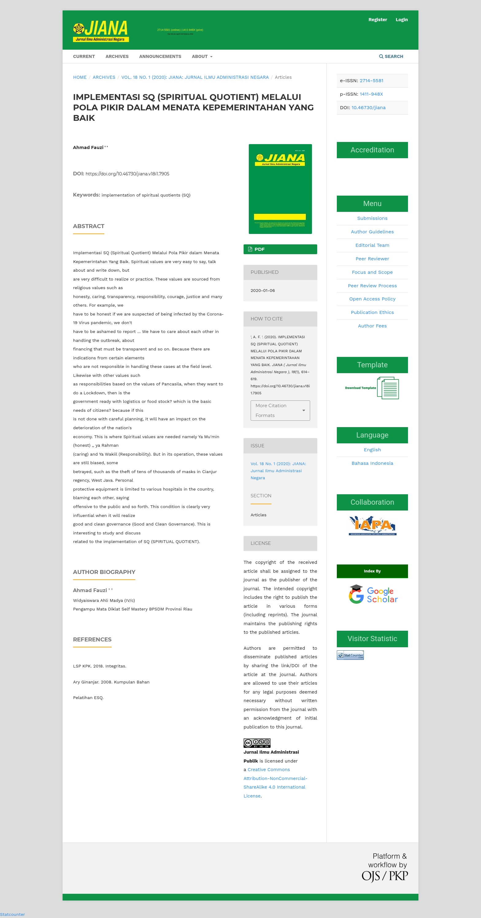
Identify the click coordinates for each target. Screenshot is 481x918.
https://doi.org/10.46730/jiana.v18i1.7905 (127, 174)
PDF (259, 249)
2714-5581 (371, 80)
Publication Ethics (372, 312)
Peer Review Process (372, 286)
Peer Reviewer (372, 259)
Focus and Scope (372, 272)
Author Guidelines (372, 232)
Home (80, 77)
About (200, 56)
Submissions (372, 218)
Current (84, 56)
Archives (117, 56)
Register (377, 19)
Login (402, 19)
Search (391, 56)
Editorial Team (372, 245)
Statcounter (12, 914)
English (372, 450)
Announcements (160, 56)
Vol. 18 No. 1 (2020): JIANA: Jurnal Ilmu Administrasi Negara (195, 77)
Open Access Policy (372, 299)
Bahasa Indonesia (372, 463)
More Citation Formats (271, 410)
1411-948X (371, 94)
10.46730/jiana (369, 107)
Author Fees (372, 326)
